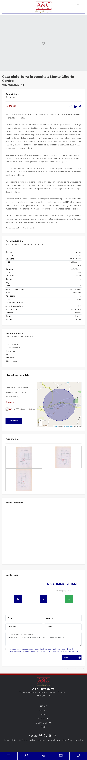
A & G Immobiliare (62, 584)
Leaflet (56, 426)
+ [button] (40, 420)
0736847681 (45, 696)
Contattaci (13, 421)
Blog (43, 727)
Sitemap (41, 740)
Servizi (43, 714)
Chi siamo (43, 710)
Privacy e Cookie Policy (56, 740)
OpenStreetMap (68, 426)
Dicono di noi (44, 723)
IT (78, 4)
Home (43, 706)
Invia (65, 657)
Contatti (43, 719)
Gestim (80, 740)
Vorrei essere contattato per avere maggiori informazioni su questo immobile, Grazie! (43, 639)
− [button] (40, 424)
